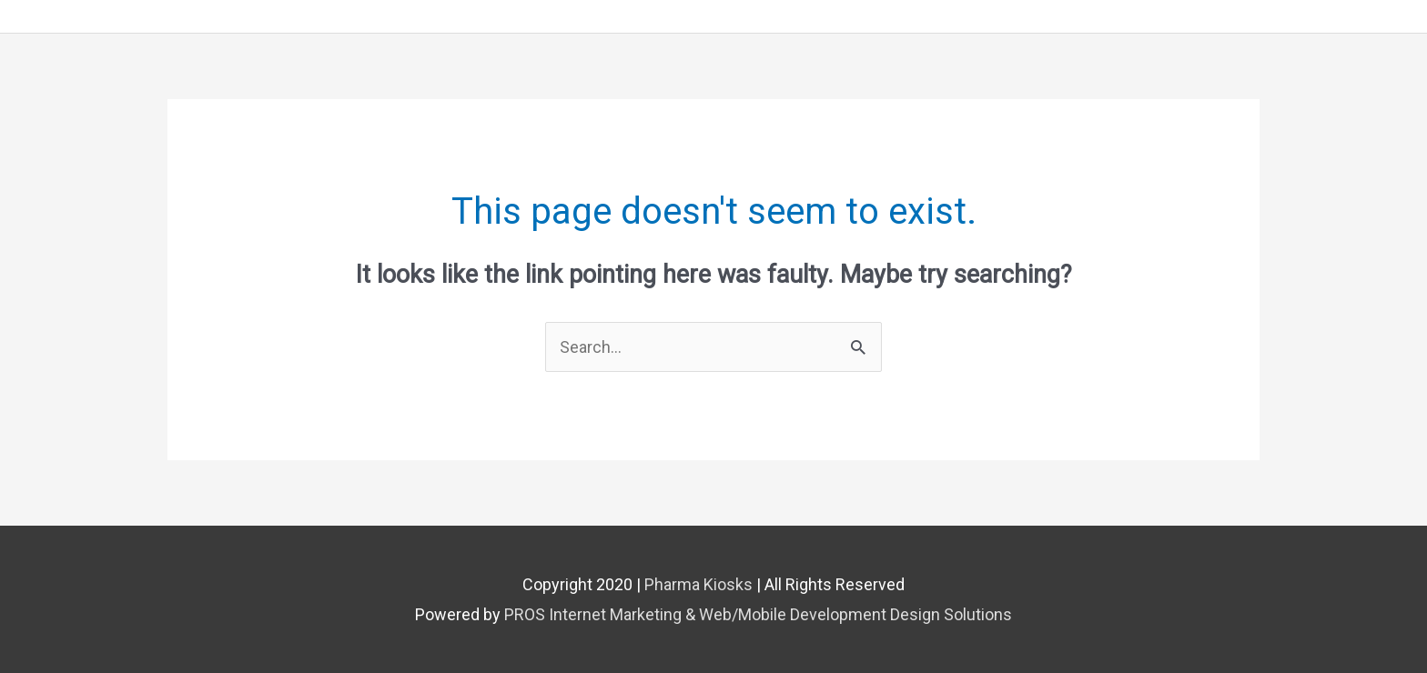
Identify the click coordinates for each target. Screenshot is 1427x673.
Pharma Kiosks (698, 584)
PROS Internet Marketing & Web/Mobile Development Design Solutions (758, 614)
